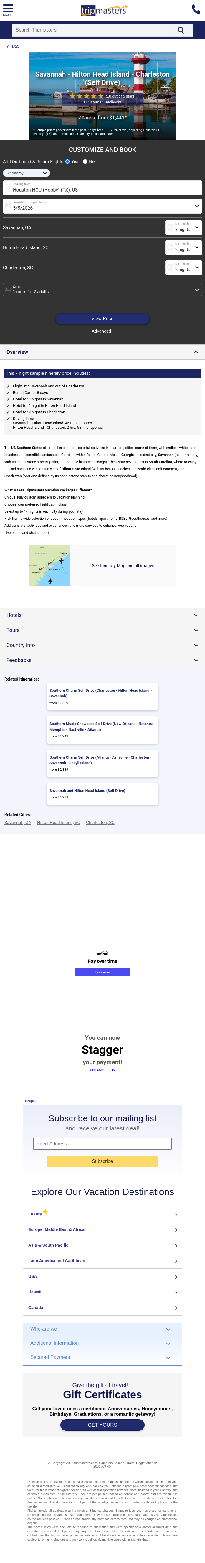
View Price (103, 318)
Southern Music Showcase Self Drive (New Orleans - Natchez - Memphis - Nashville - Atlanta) (102, 727)
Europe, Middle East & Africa (56, 1229)
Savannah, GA (17, 227)
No (89, 161)
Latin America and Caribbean (56, 1260)
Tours (104, 630)
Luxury (38, 1214)
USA (14, 46)
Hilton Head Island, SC (26, 247)
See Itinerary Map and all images (123, 565)
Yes (71, 161)
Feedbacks (104, 660)
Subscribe (102, 1161)
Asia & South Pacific (48, 1245)
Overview (103, 352)
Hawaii (34, 1292)
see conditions (102, 1069)
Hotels (104, 615)
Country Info (104, 645)
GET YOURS (102, 1425)
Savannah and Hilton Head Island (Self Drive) (87, 790)
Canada (35, 1307)
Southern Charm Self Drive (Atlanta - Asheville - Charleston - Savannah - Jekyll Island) (100, 760)
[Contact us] (198, 10)
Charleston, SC (18, 267)
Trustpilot (30, 1101)
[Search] (90, 30)
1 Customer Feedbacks (102, 102)
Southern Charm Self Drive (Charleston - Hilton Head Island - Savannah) (100, 693)
